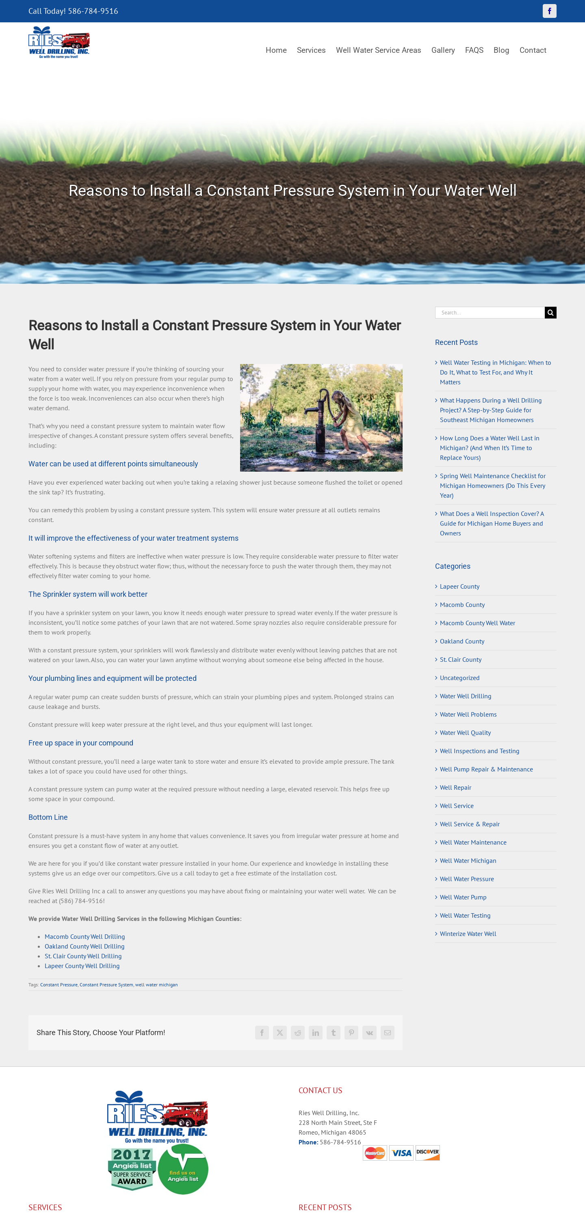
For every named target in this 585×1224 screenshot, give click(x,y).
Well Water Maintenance (473, 842)
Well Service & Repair (470, 824)
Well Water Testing (465, 915)
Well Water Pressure (467, 879)
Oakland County (462, 641)
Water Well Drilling (466, 696)
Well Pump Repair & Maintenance (486, 769)
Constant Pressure (59, 984)
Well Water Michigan (468, 860)
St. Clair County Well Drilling (83, 956)
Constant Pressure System (106, 984)
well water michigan (156, 984)
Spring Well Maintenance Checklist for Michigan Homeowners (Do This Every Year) (493, 485)
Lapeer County (459, 586)
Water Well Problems (468, 714)
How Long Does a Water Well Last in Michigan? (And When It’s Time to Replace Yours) (490, 447)
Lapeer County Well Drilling (82, 966)
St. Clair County (460, 659)
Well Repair (455, 787)
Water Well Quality (465, 732)
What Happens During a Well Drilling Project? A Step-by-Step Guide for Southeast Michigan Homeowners (491, 410)
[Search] (551, 312)
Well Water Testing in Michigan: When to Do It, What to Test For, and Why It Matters (495, 372)
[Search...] (490, 312)
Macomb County (462, 604)
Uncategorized (460, 678)
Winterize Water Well (468, 933)
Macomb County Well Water (477, 623)
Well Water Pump (463, 897)
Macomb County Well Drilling (85, 936)
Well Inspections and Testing (480, 751)
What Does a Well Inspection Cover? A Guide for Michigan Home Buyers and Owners (492, 523)
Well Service (457, 806)
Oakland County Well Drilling (85, 946)
